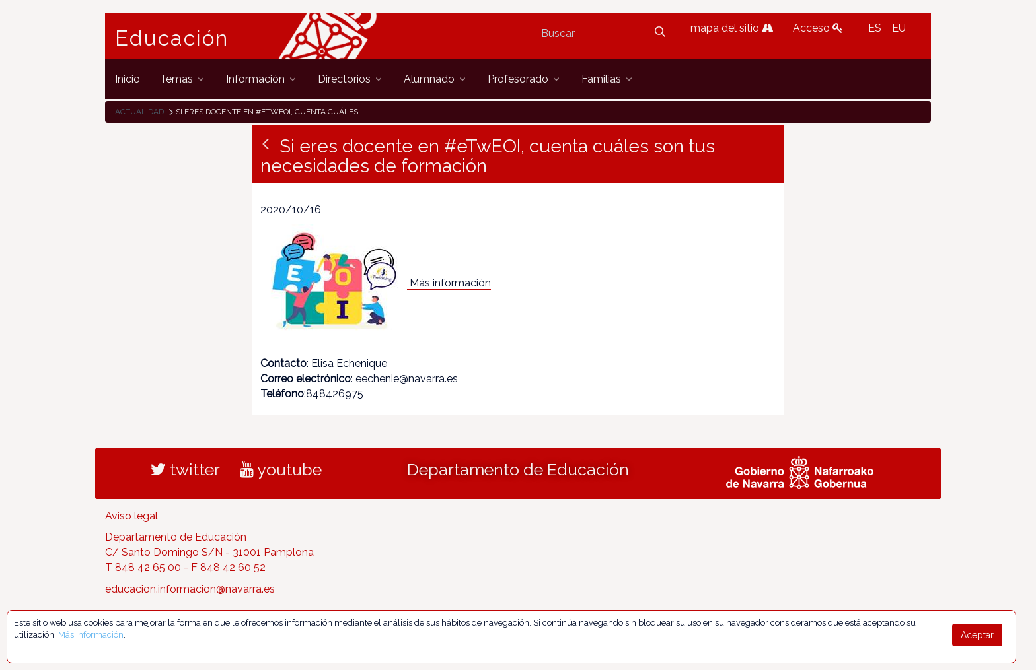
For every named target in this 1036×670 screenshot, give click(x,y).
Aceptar (977, 635)
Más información (450, 283)
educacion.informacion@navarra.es (190, 589)
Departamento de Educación (518, 469)
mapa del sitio (731, 28)
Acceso (818, 28)
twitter (185, 469)
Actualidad (139, 111)
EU (899, 28)
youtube (281, 469)
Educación (172, 38)
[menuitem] (127, 78)
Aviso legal (131, 516)
